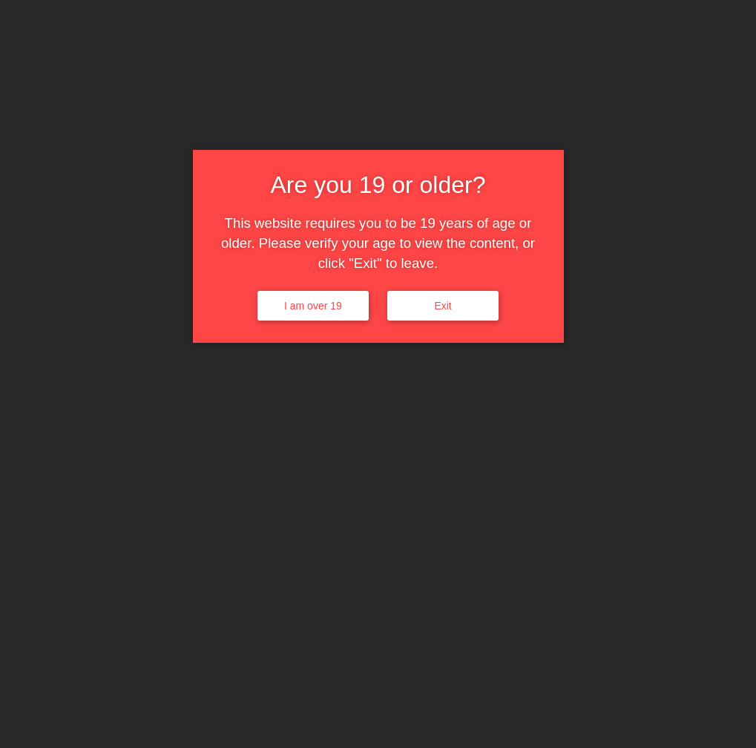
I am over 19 (313, 306)
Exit (442, 306)
